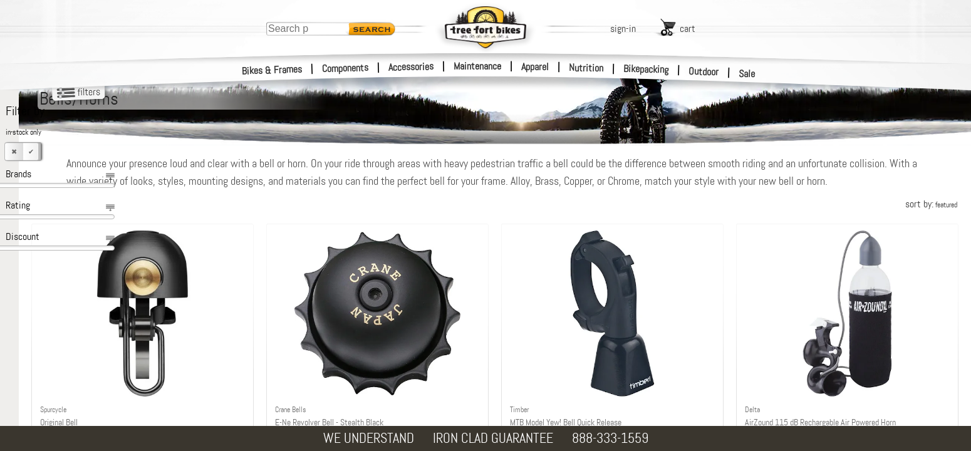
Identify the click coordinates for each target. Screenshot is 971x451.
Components (345, 68)
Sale (747, 74)
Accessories (411, 67)
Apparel (535, 66)
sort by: (931, 221)
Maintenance (477, 66)
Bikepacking (646, 69)
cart (687, 28)
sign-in (623, 28)
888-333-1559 (610, 438)
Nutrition (586, 68)
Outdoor (703, 71)
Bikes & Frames (272, 70)
